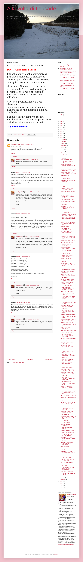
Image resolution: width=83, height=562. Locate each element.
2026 (61, 115)
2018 (61, 131)
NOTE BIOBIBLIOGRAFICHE (67, 85)
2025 (61, 117)
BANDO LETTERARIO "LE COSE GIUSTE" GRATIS (67, 431)
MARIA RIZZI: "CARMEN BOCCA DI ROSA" (67, 360)
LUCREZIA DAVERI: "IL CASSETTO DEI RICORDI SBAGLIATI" (68, 379)
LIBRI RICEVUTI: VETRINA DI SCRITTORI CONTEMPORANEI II (68, 89)
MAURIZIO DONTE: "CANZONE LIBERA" (66, 456)
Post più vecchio (49, 359)
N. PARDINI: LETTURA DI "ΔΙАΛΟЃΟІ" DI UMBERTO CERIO (68, 473)
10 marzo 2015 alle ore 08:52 (23, 302)
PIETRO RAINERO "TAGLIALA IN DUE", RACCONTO (68, 339)
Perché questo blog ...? (65, 65)
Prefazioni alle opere (64, 74)
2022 (61, 123)
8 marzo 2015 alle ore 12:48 (32, 192)
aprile (62, 156)
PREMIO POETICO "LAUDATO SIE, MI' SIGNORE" (68, 215)
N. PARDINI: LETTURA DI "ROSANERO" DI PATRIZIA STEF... (68, 439)
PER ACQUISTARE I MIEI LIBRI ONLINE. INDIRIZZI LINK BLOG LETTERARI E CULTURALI (67, 82)
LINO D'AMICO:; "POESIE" (67, 199)
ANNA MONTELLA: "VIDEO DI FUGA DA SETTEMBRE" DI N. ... (68, 219)
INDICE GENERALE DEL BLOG (67, 76)
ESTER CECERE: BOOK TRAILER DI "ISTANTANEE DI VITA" (68, 196)
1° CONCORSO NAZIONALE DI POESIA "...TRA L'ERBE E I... (68, 237)
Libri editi (62, 87)
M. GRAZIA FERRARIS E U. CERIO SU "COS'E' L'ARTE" (68, 370)
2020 (61, 127)
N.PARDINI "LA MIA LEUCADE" (68, 240)
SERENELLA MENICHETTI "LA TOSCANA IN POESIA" (68, 331)
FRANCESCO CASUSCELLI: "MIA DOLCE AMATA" (68, 189)
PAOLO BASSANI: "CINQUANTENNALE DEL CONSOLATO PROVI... (68, 288)
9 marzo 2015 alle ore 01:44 (23, 256)
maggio (63, 154)
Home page (30, 359)
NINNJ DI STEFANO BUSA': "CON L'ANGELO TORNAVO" (67, 443)
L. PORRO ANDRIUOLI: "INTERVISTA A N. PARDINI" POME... (68, 383)
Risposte (15, 156)
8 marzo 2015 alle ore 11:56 (23, 172)
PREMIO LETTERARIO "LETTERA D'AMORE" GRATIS (67, 161)
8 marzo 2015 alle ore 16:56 (23, 213)
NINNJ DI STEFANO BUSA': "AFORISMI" (67, 342)
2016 (61, 135)
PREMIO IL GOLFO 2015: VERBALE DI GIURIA (67, 366)
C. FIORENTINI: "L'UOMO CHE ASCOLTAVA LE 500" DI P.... (68, 169)
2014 (61, 481)
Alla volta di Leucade (31, 8)
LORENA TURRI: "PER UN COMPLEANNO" (67, 460)
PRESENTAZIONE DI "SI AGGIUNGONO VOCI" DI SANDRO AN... (67, 293)
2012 (61, 486)
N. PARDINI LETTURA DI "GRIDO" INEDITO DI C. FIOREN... (67, 307)
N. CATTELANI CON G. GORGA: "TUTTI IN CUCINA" (66, 260)
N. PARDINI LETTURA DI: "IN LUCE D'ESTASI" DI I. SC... (68, 268)
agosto (63, 147)
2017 (61, 133)
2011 (61, 488)
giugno (63, 151)
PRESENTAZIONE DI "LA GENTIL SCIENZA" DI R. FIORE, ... (67, 311)
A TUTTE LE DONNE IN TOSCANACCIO (66, 363)
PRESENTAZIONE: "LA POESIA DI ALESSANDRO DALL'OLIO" (68, 276)
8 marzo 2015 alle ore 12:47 (32, 159)
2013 (61, 483)
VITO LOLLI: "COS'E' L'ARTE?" (68, 395)
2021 (61, 125)
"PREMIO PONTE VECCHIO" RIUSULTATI (68, 272)
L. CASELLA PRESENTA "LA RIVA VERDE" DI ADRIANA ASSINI (68, 298)
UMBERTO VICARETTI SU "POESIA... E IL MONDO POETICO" (67, 374)
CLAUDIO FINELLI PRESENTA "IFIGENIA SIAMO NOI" (68, 280)
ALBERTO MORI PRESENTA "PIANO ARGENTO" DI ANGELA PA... (68, 351)
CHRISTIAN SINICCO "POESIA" (66, 425)
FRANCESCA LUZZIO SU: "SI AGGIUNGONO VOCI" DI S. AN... (68, 392)
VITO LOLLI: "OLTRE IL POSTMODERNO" (66, 435)
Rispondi (13, 153)
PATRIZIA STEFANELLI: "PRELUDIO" (66, 328)
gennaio (63, 479)
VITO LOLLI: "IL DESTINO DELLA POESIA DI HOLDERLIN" (67, 244)
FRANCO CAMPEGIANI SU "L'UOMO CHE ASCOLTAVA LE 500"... (68, 302)
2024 (61, 119)
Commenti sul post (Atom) (18, 362)
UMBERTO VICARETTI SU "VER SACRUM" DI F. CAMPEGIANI (67, 413)
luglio (62, 149)
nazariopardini (19, 159)
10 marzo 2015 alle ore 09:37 (32, 319)
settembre (63, 145)
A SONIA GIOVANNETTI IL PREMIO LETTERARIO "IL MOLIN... (68, 166)
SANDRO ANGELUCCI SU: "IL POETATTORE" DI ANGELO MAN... (68, 316)
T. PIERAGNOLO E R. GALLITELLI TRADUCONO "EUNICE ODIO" (68, 252)
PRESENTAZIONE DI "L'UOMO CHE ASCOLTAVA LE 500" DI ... (68, 399)
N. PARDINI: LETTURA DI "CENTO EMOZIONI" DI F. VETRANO (68, 208)
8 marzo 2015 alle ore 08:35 (27, 144)
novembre (63, 141)
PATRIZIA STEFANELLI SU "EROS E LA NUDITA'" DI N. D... (68, 324)
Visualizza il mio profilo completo (66, 544)
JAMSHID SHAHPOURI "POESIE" (66, 428)
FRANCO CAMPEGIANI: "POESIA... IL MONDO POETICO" (67, 388)
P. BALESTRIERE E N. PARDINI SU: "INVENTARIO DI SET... (68, 448)
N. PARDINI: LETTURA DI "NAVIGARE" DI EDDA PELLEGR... (67, 408)
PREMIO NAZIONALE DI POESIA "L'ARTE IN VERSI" (68, 173)
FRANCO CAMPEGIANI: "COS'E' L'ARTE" (67, 256)
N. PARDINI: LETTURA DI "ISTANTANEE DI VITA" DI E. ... (68, 453)
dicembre (63, 139)
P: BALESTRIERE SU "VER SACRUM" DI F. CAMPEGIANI (67, 469)
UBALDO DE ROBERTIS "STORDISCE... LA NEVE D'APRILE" (67, 464)
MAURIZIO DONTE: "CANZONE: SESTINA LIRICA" (67, 347)
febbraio (63, 477)
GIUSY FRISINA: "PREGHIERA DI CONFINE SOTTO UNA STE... (68, 223)
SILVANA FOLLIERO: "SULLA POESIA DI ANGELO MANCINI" (68, 404)
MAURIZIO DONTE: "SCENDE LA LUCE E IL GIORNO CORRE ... (68, 203)
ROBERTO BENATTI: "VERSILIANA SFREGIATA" (68, 248)
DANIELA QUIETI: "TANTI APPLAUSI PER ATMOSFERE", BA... (67, 284)
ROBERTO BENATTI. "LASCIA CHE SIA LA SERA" (68, 320)
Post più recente (11, 359)
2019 (61, 129)
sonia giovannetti (15, 144)
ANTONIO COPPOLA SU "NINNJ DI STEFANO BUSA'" (67, 233)
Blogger (56, 554)
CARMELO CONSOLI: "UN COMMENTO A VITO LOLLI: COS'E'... (68, 356)
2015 (61, 137)
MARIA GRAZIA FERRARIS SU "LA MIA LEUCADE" (68, 211)
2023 (61, 121)
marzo (62, 158)
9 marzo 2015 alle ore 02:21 (32, 285)
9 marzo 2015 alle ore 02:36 (32, 236)
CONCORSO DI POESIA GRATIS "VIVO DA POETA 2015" (68, 264)
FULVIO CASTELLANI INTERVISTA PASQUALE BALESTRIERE (67, 335)
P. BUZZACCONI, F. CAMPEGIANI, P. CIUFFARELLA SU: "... (67, 228)
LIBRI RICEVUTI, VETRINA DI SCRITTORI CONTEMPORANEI (67, 78)
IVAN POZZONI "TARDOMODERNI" (66, 421)
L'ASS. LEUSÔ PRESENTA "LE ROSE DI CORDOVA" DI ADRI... (68, 417)
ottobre (63, 143)
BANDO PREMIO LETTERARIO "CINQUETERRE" (66, 177)
